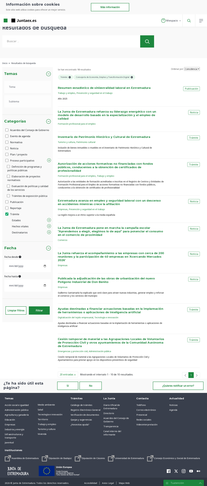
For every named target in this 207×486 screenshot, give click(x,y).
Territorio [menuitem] (43, 419)
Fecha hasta (12, 276)
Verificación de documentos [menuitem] (85, 414)
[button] (171, 20)
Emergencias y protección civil (73, 351)
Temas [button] (10, 74)
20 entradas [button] (69, 375)
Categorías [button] (15, 121)
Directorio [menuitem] (108, 413)
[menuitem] (22, 458)
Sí (68, 385)
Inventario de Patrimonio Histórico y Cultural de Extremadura (104, 137)
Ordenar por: (177, 68)
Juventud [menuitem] (9, 442)
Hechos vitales (20, 226)
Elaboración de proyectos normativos (23, 178)
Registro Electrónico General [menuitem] (85, 409)
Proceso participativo (20, 160)
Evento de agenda (18, 136)
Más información (110, 7)
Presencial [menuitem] (141, 414)
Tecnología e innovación (106, 317)
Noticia (12, 148)
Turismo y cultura (66, 142)
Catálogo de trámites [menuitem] (81, 404)
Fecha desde (12, 257)
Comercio (62, 240)
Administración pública (100, 351)
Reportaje (13, 208)
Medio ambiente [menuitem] (46, 404)
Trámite (12, 214)
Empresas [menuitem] (10, 424)
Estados (16, 220)
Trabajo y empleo (66, 93)
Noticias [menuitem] (173, 404)
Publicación (14, 202)
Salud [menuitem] (40, 409)
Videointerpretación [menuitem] (146, 424)
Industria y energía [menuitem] (14, 429)
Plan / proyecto (16, 154)
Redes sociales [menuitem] (143, 419)
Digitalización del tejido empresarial (75, 317)
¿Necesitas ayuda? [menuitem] (80, 424)
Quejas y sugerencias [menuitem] (81, 419)
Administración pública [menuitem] (16, 409)
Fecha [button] (10, 248)
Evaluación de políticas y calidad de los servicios (27, 188)
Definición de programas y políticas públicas (24, 168)
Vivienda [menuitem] (42, 433)
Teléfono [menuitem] (141, 404)
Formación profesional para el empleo (77, 123)
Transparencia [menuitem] (110, 426)
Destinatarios (20, 232)
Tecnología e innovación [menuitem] (50, 414)
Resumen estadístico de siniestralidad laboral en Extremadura (104, 88)
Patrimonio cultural (85, 142)
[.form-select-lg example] (27, 87)
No (90, 385)
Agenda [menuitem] (173, 409)
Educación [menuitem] (10, 419)
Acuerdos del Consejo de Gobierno (27, 130)
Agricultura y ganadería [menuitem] (17, 414)
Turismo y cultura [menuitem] (46, 429)
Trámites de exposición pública (27, 196)
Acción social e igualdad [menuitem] (17, 404)
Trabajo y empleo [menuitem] (47, 424)
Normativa (14, 142)
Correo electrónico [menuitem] (146, 409)
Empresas (63, 209)
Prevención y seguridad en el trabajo (94, 93)
